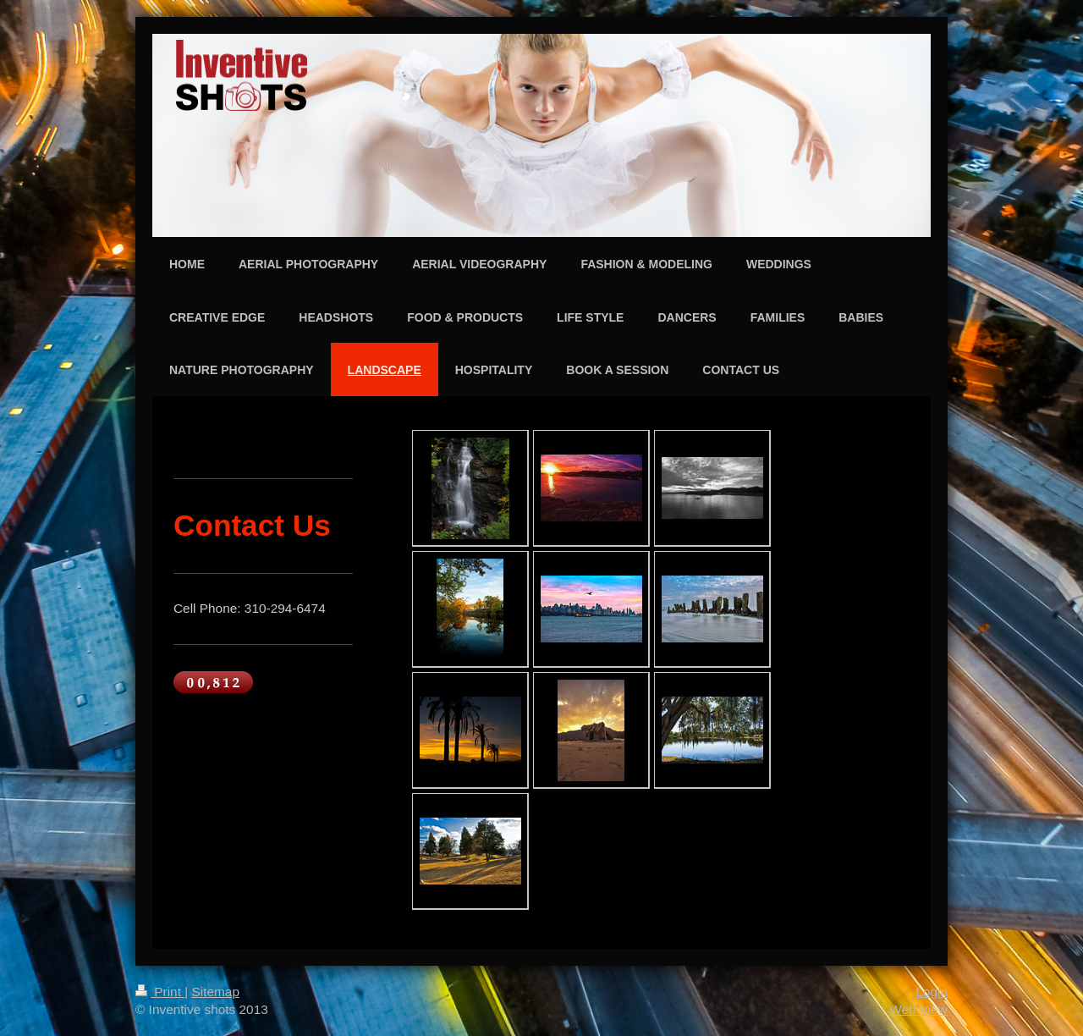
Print (159, 991)
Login (931, 991)
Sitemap (215, 991)
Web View (918, 1009)
